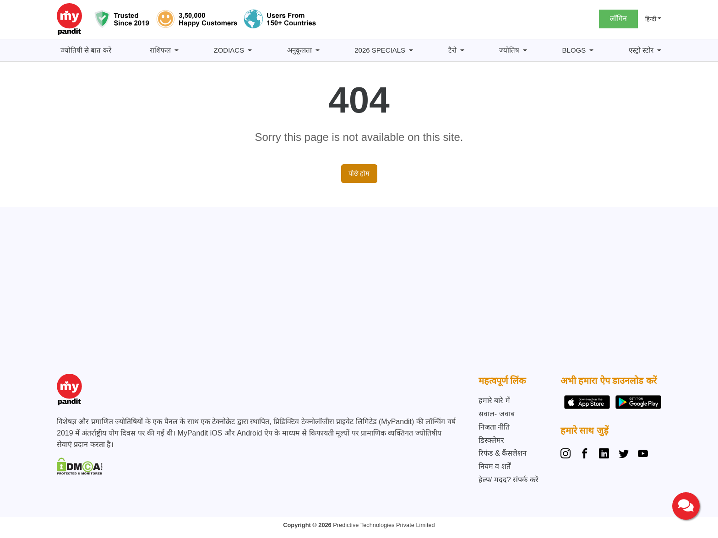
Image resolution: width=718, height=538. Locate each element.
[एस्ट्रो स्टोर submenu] (659, 50)
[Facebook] (584, 454)
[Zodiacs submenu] (250, 50)
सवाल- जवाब (497, 414)
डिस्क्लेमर (491, 440)
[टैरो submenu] (462, 50)
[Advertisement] (356, 293)
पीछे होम (359, 173)
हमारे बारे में (494, 400)
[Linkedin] (604, 454)
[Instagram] (567, 454)
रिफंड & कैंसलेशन (503, 453)
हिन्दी (650, 19)
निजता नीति (494, 427)
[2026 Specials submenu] (411, 50)
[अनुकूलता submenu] (317, 50)
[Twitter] (623, 454)
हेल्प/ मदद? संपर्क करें (508, 480)
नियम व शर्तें (495, 466)
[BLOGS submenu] (591, 50)
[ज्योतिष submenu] (525, 50)
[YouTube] (643, 454)
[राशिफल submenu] (176, 50)
